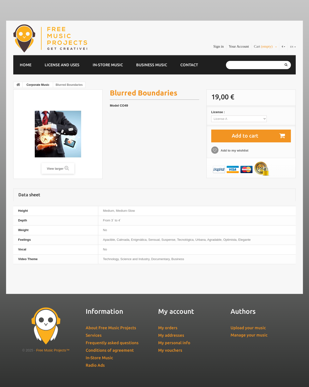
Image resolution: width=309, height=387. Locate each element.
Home (25, 65)
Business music (151, 65)
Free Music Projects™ (53, 350)
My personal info (174, 342)
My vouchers (170, 350)
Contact (189, 65)
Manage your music (249, 335)
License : (218, 112)
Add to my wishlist (234, 150)
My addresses (171, 335)
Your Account (239, 46)
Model (114, 105)
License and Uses (62, 65)
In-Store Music (108, 65)
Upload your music (248, 327)
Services (94, 335)
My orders (167, 327)
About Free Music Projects (111, 327)
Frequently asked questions (112, 342)
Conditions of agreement (110, 350)
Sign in (218, 46)
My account (176, 311)
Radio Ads (95, 365)
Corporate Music (38, 85)
